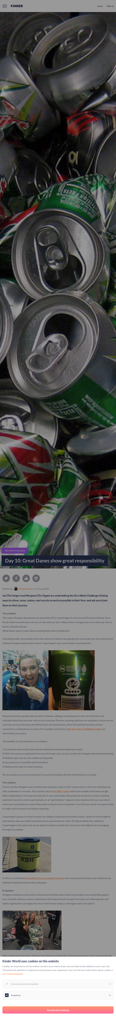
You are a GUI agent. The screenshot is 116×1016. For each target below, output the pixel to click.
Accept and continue (58, 1010)
